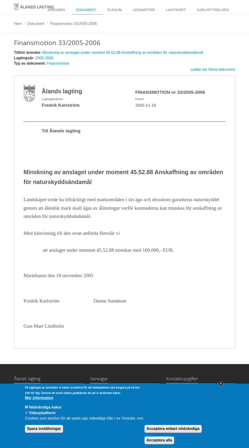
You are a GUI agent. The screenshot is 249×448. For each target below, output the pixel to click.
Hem (18, 24)
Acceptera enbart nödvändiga (173, 434)
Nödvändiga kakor (45, 413)
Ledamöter (144, 10)
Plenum (114, 10)
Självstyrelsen (213, 10)
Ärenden (56, 10)
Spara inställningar (44, 434)
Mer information (39, 403)
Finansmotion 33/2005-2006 (73, 24)
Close (221, 389)
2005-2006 (45, 58)
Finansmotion (58, 63)
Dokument (86, 10)
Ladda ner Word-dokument (212, 69)
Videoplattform (42, 418)
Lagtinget (176, 10)
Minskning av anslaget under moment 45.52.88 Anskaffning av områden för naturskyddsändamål (122, 53)
